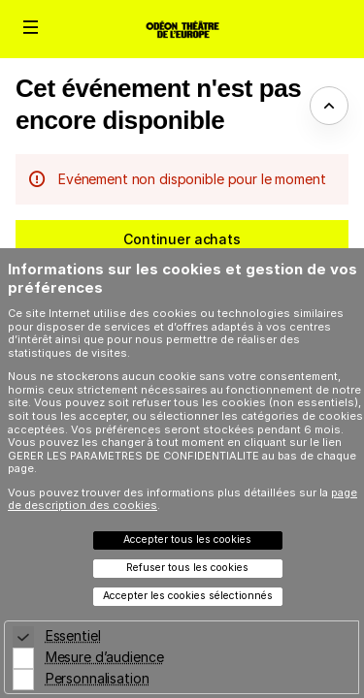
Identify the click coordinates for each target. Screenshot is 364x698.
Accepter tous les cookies (187, 539)
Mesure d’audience (105, 657)
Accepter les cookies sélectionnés (188, 595)
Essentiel (73, 635)
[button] (31, 27)
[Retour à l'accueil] (182, 29)
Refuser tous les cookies (187, 567)
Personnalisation (97, 678)
